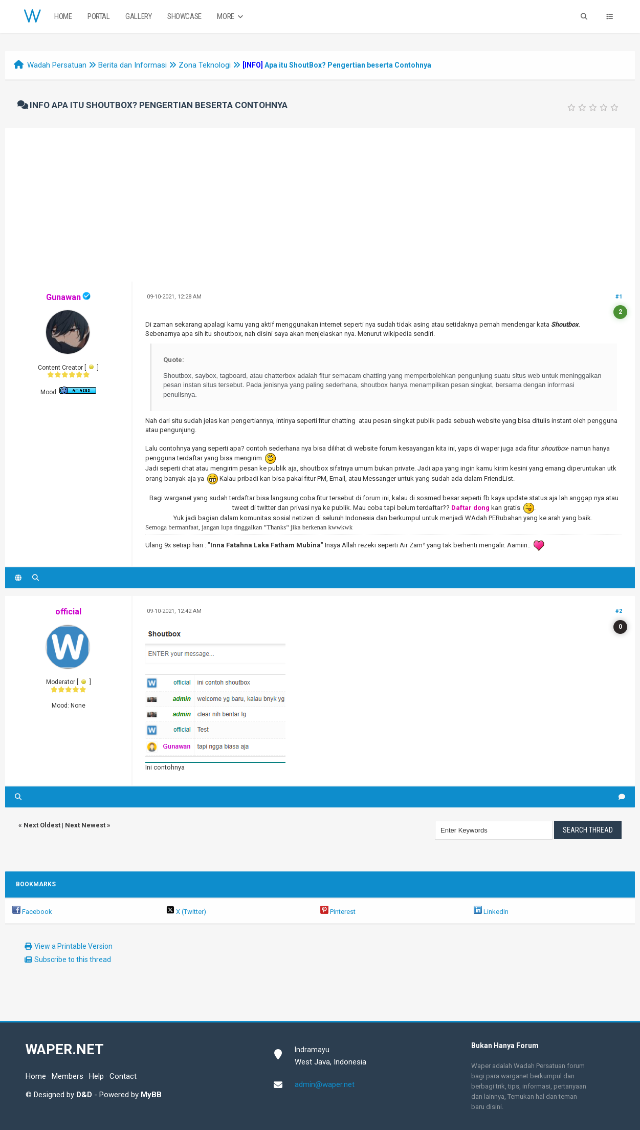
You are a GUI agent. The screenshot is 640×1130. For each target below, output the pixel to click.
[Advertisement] (320, 204)
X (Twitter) (186, 911)
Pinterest (338, 911)
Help (96, 1076)
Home (63, 16)
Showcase (184, 16)
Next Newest (85, 825)
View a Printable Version (73, 946)
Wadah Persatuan (56, 65)
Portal (98, 16)
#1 (618, 296)
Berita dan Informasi (132, 65)
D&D (84, 1094)
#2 (618, 611)
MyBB (151, 1094)
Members (67, 1076)
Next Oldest (42, 825)
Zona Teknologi (205, 65)
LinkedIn (491, 911)
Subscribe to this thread (72, 959)
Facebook (32, 911)
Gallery (138, 16)
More (231, 16)
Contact (123, 1076)
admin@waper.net (325, 1084)
